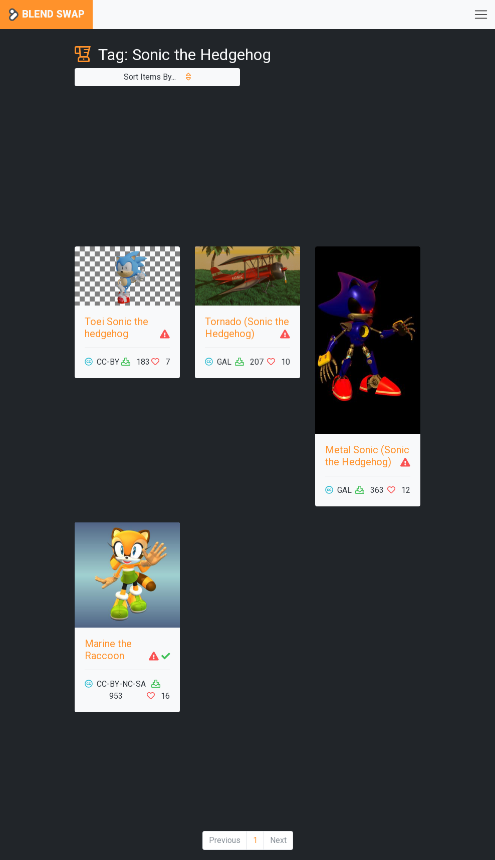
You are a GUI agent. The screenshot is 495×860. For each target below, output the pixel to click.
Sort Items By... (157, 77)
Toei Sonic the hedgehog (116, 328)
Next (278, 840)
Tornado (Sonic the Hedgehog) (247, 328)
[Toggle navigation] (481, 15)
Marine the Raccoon (108, 650)
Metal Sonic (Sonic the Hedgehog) (367, 456)
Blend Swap (46, 15)
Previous (224, 840)
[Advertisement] (247, 166)
